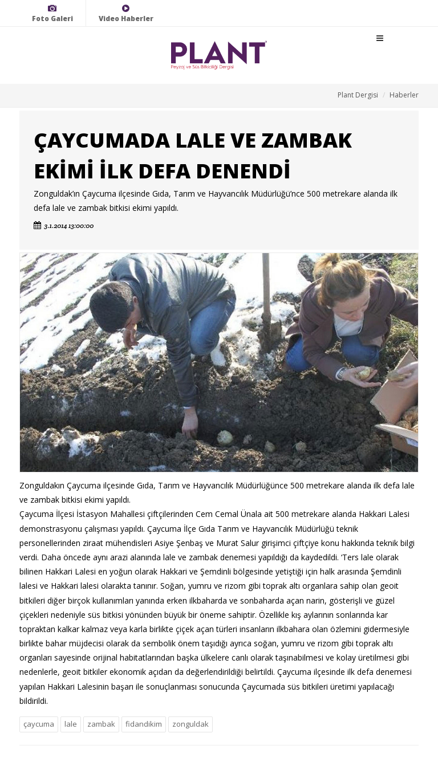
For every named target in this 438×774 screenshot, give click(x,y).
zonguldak (190, 724)
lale (70, 724)
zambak (101, 724)
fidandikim (143, 724)
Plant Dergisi (358, 95)
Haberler (404, 95)
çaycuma (38, 724)
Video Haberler (126, 13)
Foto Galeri (52, 13)
